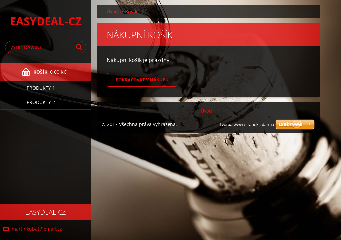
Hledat (80, 47)
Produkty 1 (41, 88)
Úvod (112, 11)
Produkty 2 (41, 102)
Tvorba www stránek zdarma (246, 124)
